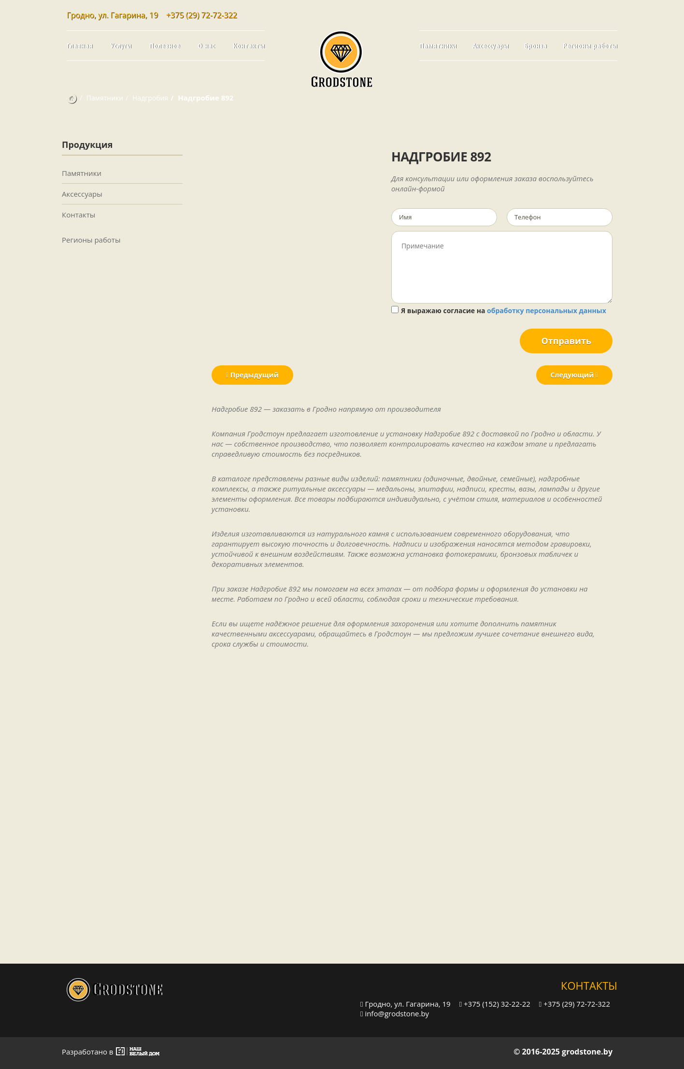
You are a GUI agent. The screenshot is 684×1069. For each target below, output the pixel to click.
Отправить (566, 341)
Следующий (574, 374)
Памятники (437, 45)
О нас (206, 45)
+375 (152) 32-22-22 (494, 1003)
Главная (80, 45)
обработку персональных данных (546, 310)
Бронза (535, 45)
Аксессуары (490, 45)
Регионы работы (590, 45)
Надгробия (150, 97)
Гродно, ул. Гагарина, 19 (405, 1003)
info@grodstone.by (394, 1013)
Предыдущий (252, 374)
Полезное (164, 45)
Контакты (249, 45)
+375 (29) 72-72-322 (201, 15)
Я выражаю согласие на (498, 310)
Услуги (121, 45)
